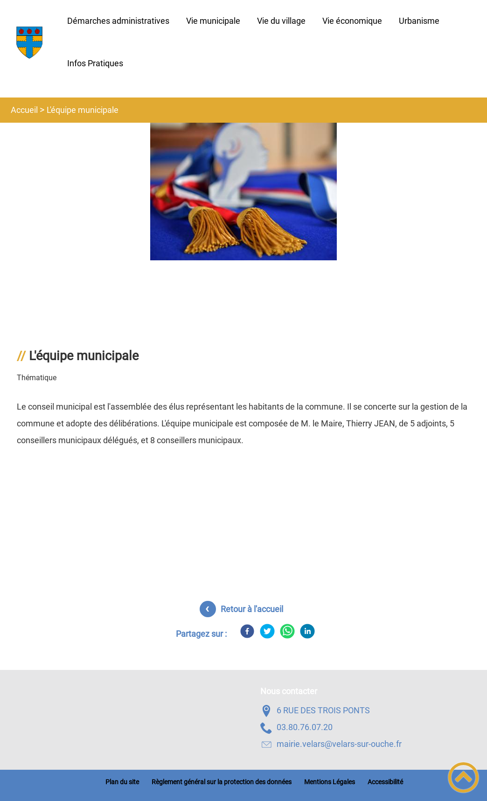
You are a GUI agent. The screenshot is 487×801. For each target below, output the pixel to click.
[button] (463, 777)
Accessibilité (385, 782)
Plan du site (122, 782)
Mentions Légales (329, 782)
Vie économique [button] (352, 21)
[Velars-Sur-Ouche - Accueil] (29, 42)
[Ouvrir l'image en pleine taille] (243, 192)
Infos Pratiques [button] (95, 63)
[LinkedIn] (307, 631)
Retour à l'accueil (252, 609)
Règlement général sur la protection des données (222, 782)
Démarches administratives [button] (118, 21)
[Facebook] (247, 631)
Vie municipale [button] (213, 21)
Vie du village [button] (281, 21)
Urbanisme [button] (419, 21)
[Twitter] (267, 631)
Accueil (24, 110)
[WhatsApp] (287, 631)
